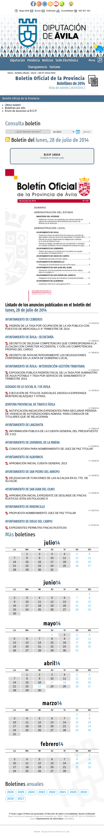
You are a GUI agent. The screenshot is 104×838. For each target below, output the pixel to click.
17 (52, 562)
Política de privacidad (33, 814)
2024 (31, 792)
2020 (73, 792)
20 (64, 605)
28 (14, 569)
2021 (63, 792)
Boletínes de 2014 (71, 83)
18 (64, 562)
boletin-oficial (22, 73)
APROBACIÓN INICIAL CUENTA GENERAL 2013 (38, 463)
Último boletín (13, 105)
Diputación (17, 60)
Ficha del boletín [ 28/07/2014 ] (67, 88)
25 (64, 565)
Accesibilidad (64, 10)
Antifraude (48, 10)
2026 (10, 792)
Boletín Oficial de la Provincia (50, 78)
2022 (52, 792)
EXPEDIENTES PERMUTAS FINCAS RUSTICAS (38, 527)
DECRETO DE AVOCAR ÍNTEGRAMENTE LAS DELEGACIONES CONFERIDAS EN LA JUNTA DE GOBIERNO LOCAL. (45, 357)
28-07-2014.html (46, 73)
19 (52, 605)
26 (52, 609)
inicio (10, 73)
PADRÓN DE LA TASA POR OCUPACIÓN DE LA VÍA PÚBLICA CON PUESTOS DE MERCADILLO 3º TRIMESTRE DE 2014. (47, 327)
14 (14, 562)
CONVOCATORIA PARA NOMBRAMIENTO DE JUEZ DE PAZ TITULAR (51, 448)
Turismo (54, 67)
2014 (33, 73)
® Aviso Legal (15, 814)
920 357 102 (81, 10)
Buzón (35, 10)
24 (52, 565)
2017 (21, 798)
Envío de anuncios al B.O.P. (21, 110)
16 (39, 562)
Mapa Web (21, 10)
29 (27, 569)
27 (64, 609)
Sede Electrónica (67, 60)
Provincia (33, 60)
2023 (42, 792)
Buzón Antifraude (87, 814)
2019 (83, 792)
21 (14, 565)
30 (39, 569)
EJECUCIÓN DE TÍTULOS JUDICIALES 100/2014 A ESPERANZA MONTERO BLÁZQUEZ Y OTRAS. (45, 395)
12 (52, 601)
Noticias (47, 60)
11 (64, 558)
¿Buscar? (86, 132)
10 (52, 558)
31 (52, 569)
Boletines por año (15, 108)
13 (64, 601)
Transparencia (37, 67)
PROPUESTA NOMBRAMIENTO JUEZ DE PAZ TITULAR (42, 513)
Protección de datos (54, 814)
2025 (21, 792)
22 (27, 565)
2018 (10, 798)
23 (39, 565)
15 (27, 562)
